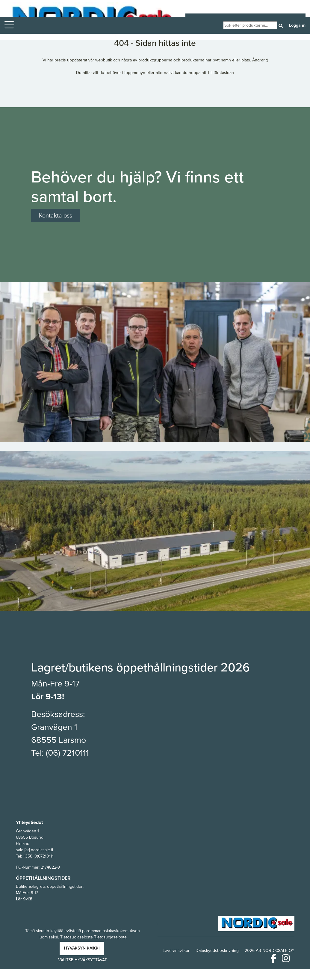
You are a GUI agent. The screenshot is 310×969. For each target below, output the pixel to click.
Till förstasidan (220, 73)
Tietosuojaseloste (110, 937)
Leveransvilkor (176, 950)
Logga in (297, 25)
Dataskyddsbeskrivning (217, 950)
